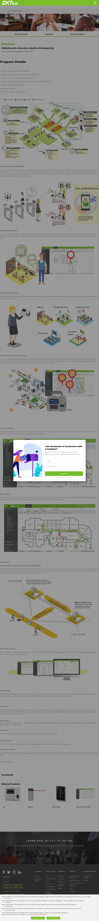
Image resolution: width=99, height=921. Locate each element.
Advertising (8, 906)
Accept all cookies (38, 918)
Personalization (10, 910)
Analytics (8, 902)
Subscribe (64, 473)
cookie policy (31, 914)
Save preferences (53, 918)
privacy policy (42, 914)
